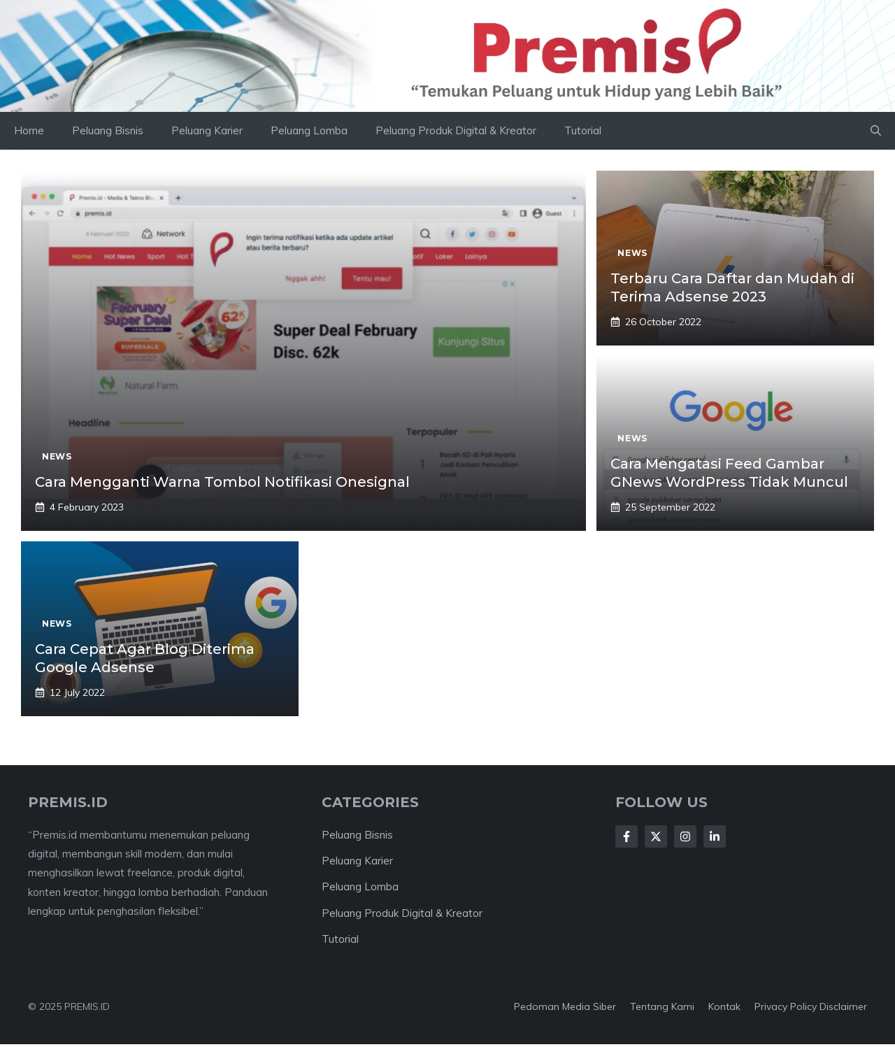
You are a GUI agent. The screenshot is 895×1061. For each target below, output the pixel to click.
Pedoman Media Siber (565, 1006)
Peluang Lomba (309, 130)
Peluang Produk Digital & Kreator (455, 130)
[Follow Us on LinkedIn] (714, 836)
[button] (876, 131)
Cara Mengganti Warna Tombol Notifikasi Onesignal (222, 481)
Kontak (724, 1006)
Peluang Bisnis (107, 130)
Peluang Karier (207, 130)
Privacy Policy (785, 1006)
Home (29, 130)
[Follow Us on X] (656, 836)
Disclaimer (843, 1006)
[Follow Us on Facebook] (626, 836)
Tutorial (582, 130)
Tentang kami (662, 1006)
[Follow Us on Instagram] (685, 836)
